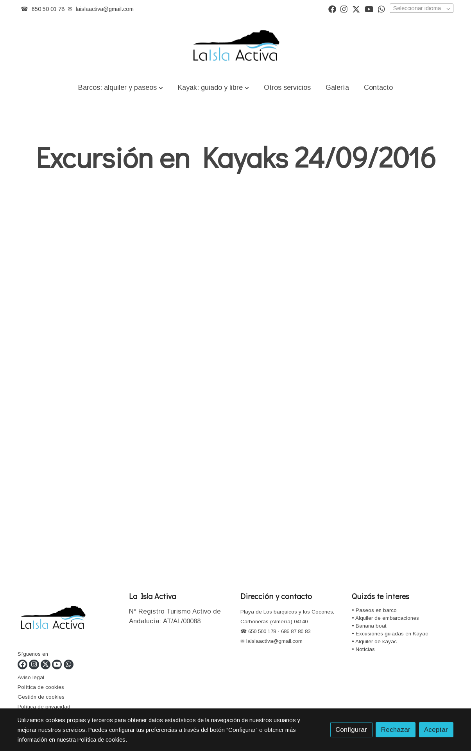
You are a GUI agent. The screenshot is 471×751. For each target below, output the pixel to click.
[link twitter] (356, 8)
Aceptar (436, 729)
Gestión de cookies (41, 697)
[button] (120, 87)
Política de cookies (41, 687)
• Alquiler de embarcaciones (385, 618)
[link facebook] (332, 8)
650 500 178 (261, 631)
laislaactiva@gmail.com (105, 9)
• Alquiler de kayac (374, 641)
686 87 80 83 (295, 631)
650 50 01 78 (48, 9)
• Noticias (363, 649)
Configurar (351, 729)
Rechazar (395, 729)
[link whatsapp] (381, 8)
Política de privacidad (44, 707)
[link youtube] (369, 8)
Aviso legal (31, 677)
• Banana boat (369, 626)
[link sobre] (68, 619)
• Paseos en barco (374, 610)
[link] (235, 46)
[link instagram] (343, 8)
